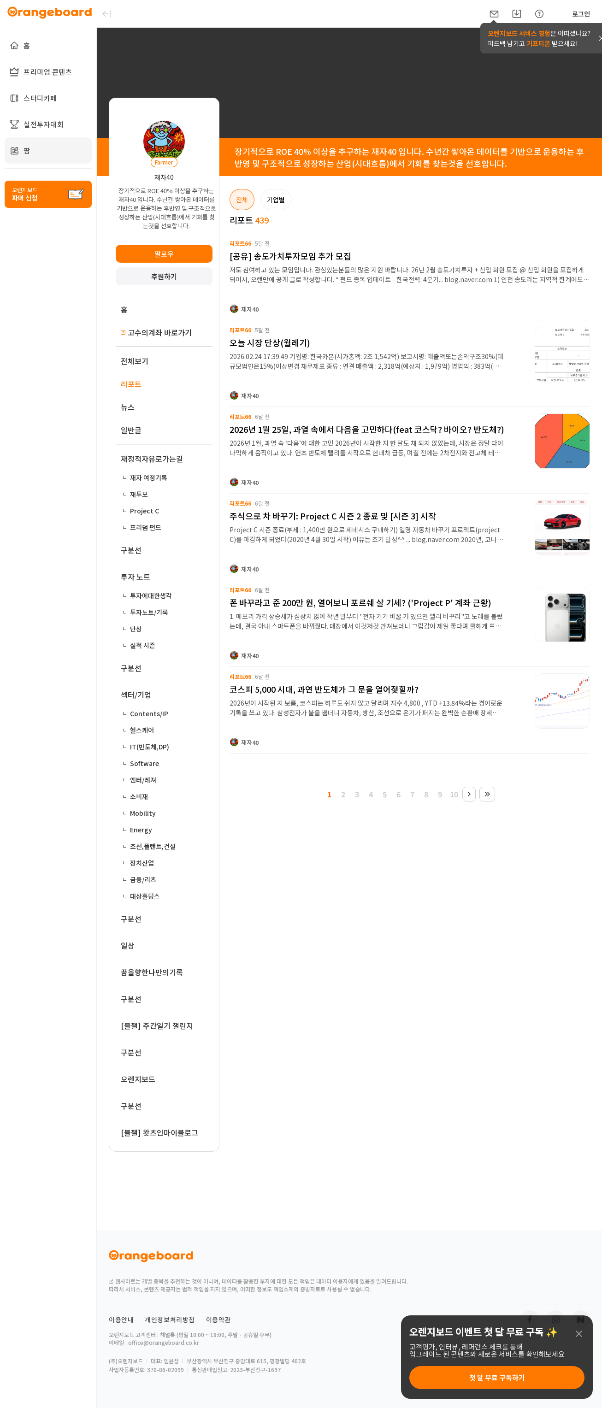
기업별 (276, 199)
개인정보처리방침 (170, 1319)
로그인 (581, 13)
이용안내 (121, 1319)
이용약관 (218, 1319)
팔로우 (164, 254)
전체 (242, 199)
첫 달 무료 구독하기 (497, 1377)
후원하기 (164, 276)
